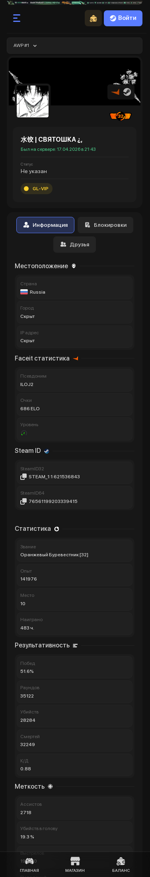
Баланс (121, 864)
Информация (45, 225)
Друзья (74, 244)
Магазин (75, 864)
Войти (123, 17)
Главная (29, 864)
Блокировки (105, 225)
